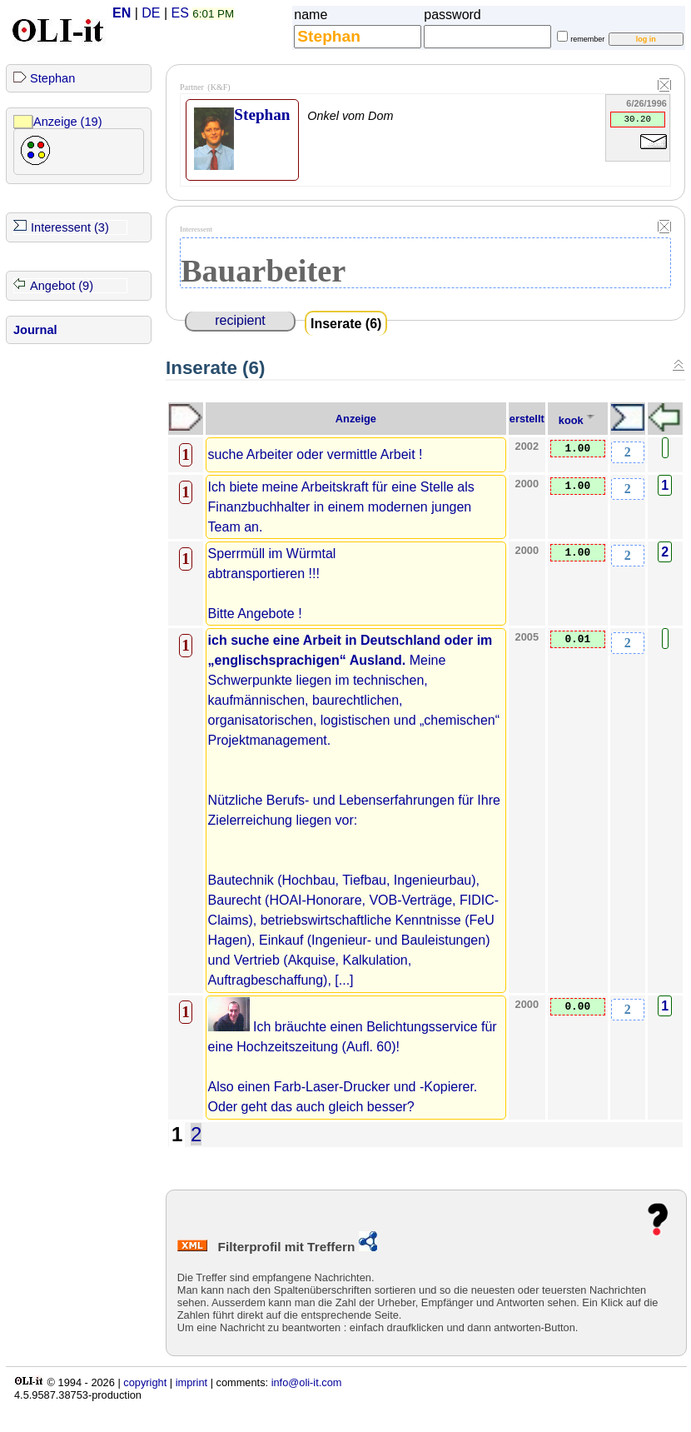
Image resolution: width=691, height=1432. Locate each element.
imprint (191, 1382)
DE (151, 13)
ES (180, 13)
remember (587, 39)
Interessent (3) (70, 227)
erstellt (527, 418)
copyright (145, 1382)
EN (121, 13)
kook (571, 420)
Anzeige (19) (67, 121)
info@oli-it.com (306, 1382)
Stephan (52, 78)
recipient (240, 320)
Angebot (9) (61, 285)
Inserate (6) (346, 324)
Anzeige (356, 418)
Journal (35, 330)
